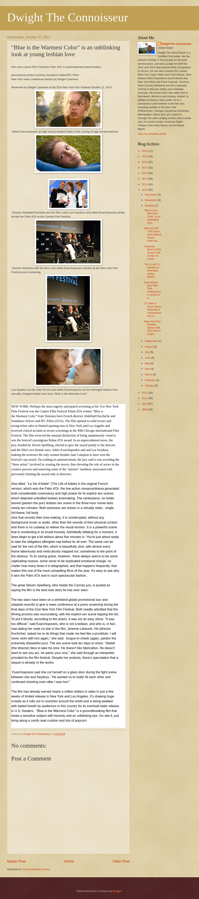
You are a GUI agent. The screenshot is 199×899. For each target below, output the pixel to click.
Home (69, 861)
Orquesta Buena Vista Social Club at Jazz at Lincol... (152, 252)
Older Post (121, 861)
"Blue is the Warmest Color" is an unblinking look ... (152, 216)
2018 (145, 161)
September (151, 340)
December (151, 194)
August (149, 346)
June (148, 357)
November (151, 200)
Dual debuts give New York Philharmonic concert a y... (152, 290)
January (150, 385)
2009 (145, 409)
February (150, 380)
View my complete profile (152, 133)
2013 (145, 189)
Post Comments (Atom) (36, 869)
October (150, 205)
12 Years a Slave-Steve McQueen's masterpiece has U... (152, 309)
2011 (145, 398)
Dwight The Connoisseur (67, 17)
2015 (145, 178)
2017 (145, 167)
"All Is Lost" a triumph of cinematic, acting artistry (151, 270)
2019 (145, 156)
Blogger (117, 891)
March (149, 374)
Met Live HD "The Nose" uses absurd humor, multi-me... (152, 234)
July (147, 352)
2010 (145, 403)
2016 (145, 173)
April (148, 368)
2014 (145, 184)
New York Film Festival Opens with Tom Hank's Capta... (152, 327)
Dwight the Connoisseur (177, 43)
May (147, 363)
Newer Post (16, 861)
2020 (145, 150)
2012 (145, 392)
